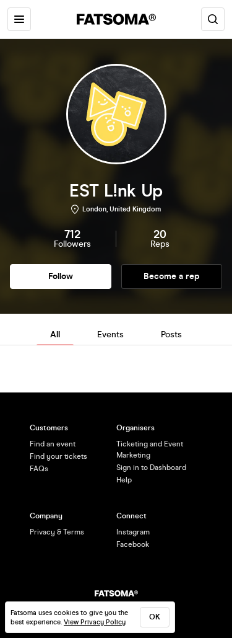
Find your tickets (58, 456)
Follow (60, 276)
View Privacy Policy (95, 622)
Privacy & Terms (57, 532)
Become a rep (172, 276)
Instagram (133, 532)
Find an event (52, 444)
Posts (171, 334)
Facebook (132, 544)
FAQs (39, 468)
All (55, 334)
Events (110, 334)
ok (154, 617)
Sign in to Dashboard (151, 467)
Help (124, 480)
